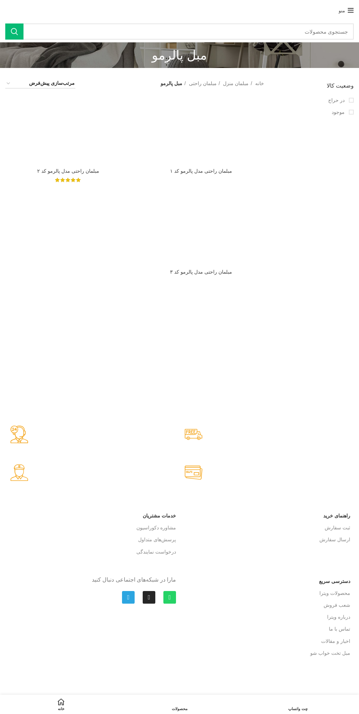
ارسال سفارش (334, 539)
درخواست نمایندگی (156, 552)
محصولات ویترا (334, 593)
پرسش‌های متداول (157, 539)
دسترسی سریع (334, 581)
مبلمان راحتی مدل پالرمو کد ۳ (201, 271)
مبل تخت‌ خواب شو (330, 653)
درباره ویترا (338, 617)
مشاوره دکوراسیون (156, 527)
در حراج (337, 100)
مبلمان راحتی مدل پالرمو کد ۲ (68, 171)
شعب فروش (337, 605)
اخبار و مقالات (335, 641)
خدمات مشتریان (159, 516)
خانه (259, 83)
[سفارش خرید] (40, 83)
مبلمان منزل (235, 83)
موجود (339, 112)
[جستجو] (179, 31)
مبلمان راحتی (202, 83)
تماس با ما (339, 629)
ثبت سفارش (337, 527)
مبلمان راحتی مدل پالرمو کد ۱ (201, 171)
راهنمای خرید (336, 516)
